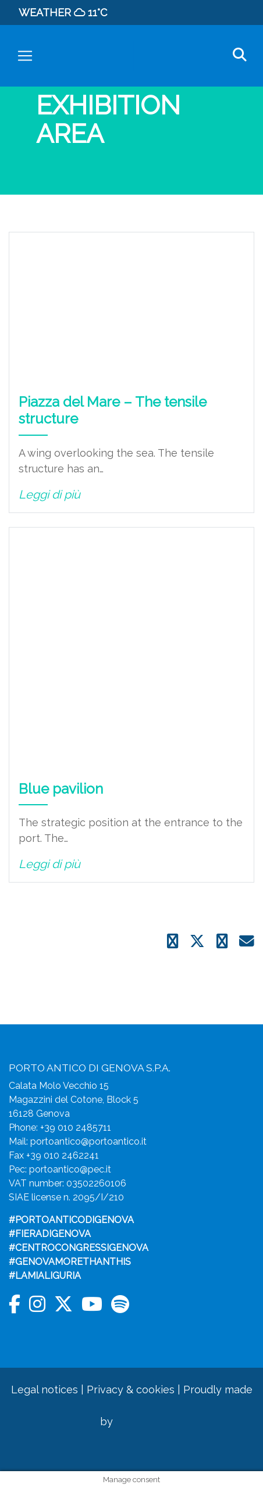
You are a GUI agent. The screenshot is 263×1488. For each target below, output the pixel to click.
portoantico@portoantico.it (88, 1141)
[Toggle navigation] (25, 56)
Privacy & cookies (131, 1389)
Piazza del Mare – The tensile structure (113, 410)
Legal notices (44, 1389)
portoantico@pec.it (70, 1169)
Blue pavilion (61, 788)
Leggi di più (49, 494)
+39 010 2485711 (75, 1127)
